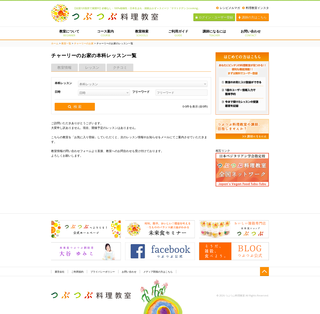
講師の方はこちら (252, 17)
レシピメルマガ (228, 8)
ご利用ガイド (178, 33)
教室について (69, 33)
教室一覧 (66, 43)
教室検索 (142, 33)
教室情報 (64, 67)
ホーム (54, 43)
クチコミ (120, 67)
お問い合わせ (251, 33)
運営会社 (59, 271)
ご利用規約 (77, 271)
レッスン (92, 67)
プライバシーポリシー (102, 271)
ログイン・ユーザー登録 (214, 17)
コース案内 (105, 33)
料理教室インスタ (255, 8)
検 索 (75, 107)
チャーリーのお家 (84, 43)
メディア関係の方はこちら (158, 271)
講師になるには (214, 33)
